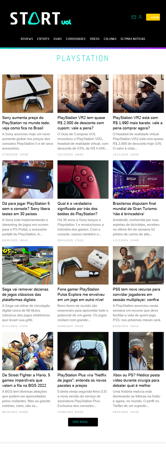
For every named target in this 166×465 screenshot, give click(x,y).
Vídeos (95, 39)
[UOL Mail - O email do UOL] (133, 17)
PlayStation (83, 58)
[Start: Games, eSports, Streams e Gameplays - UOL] (35, 18)
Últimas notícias (133, 39)
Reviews (27, 39)
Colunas (110, 39)
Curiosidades (75, 39)
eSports (43, 39)
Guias (58, 39)
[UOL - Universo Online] (66, 22)
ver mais (83, 422)
